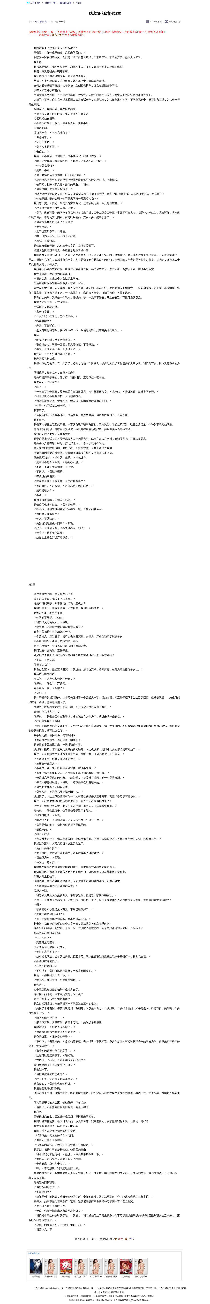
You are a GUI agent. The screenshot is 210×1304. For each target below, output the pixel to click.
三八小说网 (35, 3)
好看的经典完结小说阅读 (80, 1300)
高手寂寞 (36, 1276)
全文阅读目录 (175, 21)
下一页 (98, 1239)
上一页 (90, 1239)
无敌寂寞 (126, 1276)
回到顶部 (108, 1239)
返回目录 (80, 1239)
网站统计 (146, 1300)
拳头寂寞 (66, 1276)
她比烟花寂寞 (66, 3)
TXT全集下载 (156, 21)
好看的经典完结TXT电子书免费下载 (111, 1300)
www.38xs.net (52, 1288)
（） (119, 1239)
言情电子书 (50, 3)
